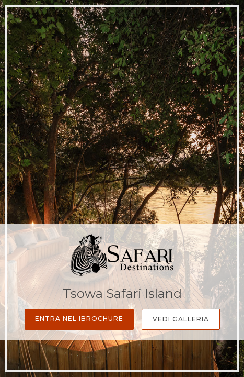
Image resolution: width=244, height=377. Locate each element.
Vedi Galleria (181, 319)
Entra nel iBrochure (79, 319)
